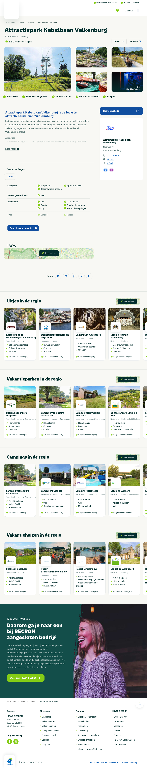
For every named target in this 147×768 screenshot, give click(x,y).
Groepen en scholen (51, 731)
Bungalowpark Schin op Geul (124, 414)
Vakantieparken (49, 726)
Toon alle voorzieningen (23, 228)
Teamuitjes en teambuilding (90, 735)
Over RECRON (120, 717)
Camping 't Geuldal (51, 490)
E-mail (110, 163)
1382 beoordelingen (54, 591)
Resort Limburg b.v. (86, 568)
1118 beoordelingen (124, 435)
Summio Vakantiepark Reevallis (88, 414)
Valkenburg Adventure (88, 334)
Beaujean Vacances (16, 568)
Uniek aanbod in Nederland (105, 3)
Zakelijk (133, 10)
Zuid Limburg (30, 419)
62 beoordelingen (19, 591)
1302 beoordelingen (54, 513)
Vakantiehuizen (49, 721)
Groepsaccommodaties (88, 717)
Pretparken (83, 726)
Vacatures (118, 726)
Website (110, 159)
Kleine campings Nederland (90, 749)
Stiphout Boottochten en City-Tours (55, 336)
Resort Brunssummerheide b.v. (54, 570)
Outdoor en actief (49, 735)
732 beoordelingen (89, 513)
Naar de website (121, 111)
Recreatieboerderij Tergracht (16, 414)
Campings (46, 717)
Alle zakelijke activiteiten (47, 23)
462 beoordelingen (124, 357)
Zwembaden (83, 721)
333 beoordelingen (124, 513)
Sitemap (133, 762)
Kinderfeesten (84, 744)
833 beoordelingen (124, 591)
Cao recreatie (120, 744)
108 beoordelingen (19, 435)
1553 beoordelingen (54, 435)
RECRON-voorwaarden (124, 740)
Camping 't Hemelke (87, 490)
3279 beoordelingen (89, 591)
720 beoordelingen (89, 435)
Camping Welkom (120, 490)
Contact (117, 735)
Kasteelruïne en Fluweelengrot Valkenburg (21, 336)
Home (21, 23)
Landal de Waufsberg (122, 568)
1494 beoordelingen (22, 42)
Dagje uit (46, 744)
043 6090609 (113, 155)
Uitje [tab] (10, 176)
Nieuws (117, 731)
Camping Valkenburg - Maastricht (53, 414)
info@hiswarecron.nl (16, 726)
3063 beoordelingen (20, 357)
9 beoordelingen (88, 357)
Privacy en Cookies (98, 762)
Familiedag (83, 731)
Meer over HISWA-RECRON (25, 678)
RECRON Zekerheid (130, 3)
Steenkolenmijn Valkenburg (119, 336)
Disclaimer (114, 762)
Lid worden (119, 721)
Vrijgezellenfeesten (86, 740)
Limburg (20, 341)
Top (139, 703)
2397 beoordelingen (54, 357)
